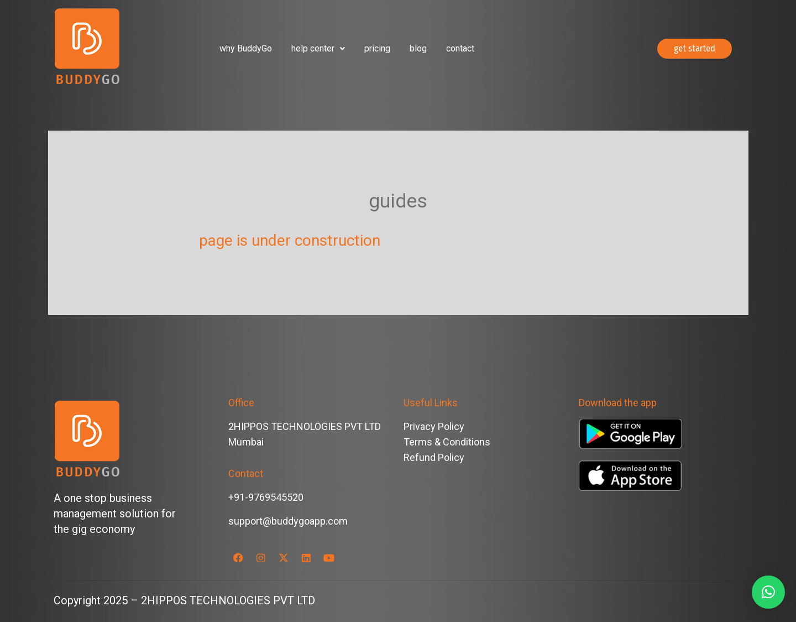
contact (460, 48)
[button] (318, 48)
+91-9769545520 (265, 497)
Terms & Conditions (447, 442)
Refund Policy (434, 457)
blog (418, 48)
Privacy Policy (434, 426)
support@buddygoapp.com (288, 521)
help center (318, 48)
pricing (377, 48)
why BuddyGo (245, 48)
